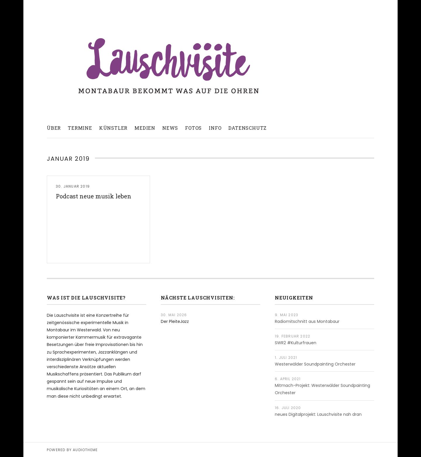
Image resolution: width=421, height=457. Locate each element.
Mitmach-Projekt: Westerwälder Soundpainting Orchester (322, 389)
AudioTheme (85, 449)
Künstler (113, 128)
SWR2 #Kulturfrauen (295, 343)
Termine (80, 128)
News (170, 128)
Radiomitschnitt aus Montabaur (307, 321)
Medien (144, 128)
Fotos (193, 128)
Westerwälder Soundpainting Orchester (315, 364)
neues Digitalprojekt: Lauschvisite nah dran (318, 414)
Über (54, 128)
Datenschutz (247, 128)
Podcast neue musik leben (93, 196)
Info (215, 128)
